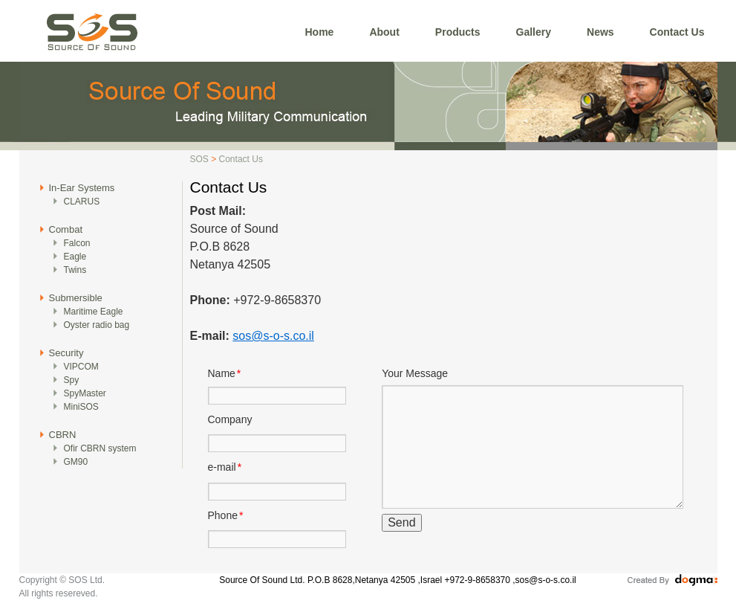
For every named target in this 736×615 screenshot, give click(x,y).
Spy (71, 380)
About (384, 32)
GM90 (76, 462)
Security (66, 352)
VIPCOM (81, 366)
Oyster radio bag (97, 325)
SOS (199, 159)
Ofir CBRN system (100, 448)
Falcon (77, 243)
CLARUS (82, 201)
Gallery (533, 32)
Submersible (75, 297)
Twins (75, 270)
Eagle (75, 256)
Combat (66, 229)
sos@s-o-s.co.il (273, 335)
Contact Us (677, 32)
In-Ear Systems (82, 187)
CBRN (62, 434)
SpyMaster (85, 393)
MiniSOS (81, 407)
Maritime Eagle (93, 311)
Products (458, 32)
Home (319, 32)
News (600, 32)
